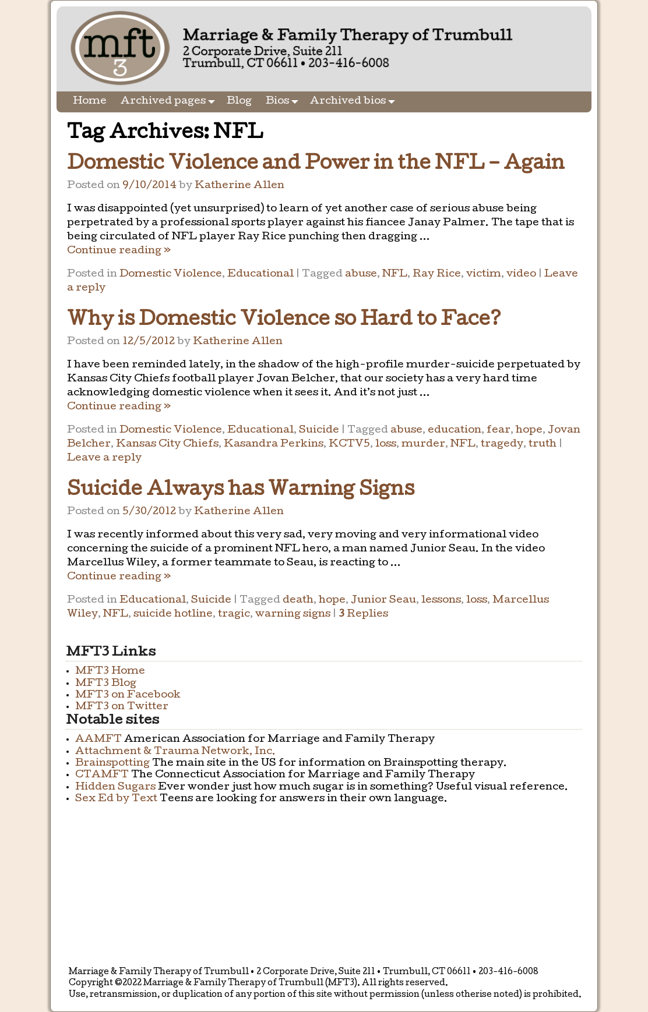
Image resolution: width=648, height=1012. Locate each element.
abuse (361, 274)
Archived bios (355, 101)
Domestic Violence (170, 274)
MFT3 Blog (105, 684)
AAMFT (98, 740)
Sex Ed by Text (116, 799)
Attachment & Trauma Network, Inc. (175, 752)
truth (543, 445)
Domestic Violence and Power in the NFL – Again (316, 165)
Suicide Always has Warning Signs (240, 491)
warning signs (292, 615)
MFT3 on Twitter (121, 707)
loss (385, 445)
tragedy (502, 445)
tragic (234, 615)
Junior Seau (383, 601)
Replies (363, 615)
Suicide (319, 431)
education (454, 431)
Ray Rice (437, 274)
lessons (441, 601)
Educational (260, 274)
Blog (239, 102)
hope (529, 431)
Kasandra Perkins (273, 445)
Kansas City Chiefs (167, 445)
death (298, 601)
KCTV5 (349, 445)
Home (90, 102)
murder (423, 445)
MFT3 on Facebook (128, 695)
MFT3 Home (110, 672)
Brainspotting (112, 764)
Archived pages (170, 101)
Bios (284, 101)
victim (483, 274)
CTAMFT (102, 775)
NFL (394, 274)
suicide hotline (173, 615)
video (521, 274)
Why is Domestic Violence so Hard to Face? (284, 321)
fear (498, 431)
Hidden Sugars (115, 787)
